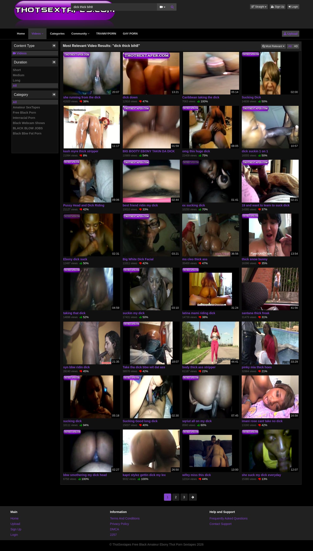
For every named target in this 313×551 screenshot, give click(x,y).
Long (16, 80)
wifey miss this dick (196, 475)
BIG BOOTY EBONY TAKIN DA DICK (149, 151)
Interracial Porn (24, 117)
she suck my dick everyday (261, 475)
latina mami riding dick (198, 313)
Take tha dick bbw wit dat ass (144, 367)
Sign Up (277, 6)
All (15, 85)
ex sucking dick (193, 205)
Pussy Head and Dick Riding (83, 205)
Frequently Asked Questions (229, 518)
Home (21, 33)
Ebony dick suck (75, 259)
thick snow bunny (254, 259)
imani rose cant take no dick (262, 421)
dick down (130, 97)
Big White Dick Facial (138, 259)
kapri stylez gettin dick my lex (144, 475)
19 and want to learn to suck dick (265, 205)
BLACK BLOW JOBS (28, 128)
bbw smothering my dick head (85, 475)
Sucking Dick (251, 97)
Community (80, 33)
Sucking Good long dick (140, 421)
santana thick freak (255, 313)
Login (293, 6)
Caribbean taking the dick (200, 97)
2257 (113, 534)
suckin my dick (134, 313)
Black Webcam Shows (29, 123)
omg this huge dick (196, 151)
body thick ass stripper (198, 367)
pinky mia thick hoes (257, 367)
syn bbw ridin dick (76, 367)
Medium (18, 75)
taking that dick (74, 313)
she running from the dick (82, 97)
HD (296, 46)
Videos (37, 33)
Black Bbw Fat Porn (27, 133)
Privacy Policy (119, 524)
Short (17, 70)
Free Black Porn (24, 112)
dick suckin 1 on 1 (255, 151)
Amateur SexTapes (26, 107)
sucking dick (72, 421)
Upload (291, 33)
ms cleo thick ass (194, 259)
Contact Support (220, 524)
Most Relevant (274, 46)
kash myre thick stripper (80, 151)
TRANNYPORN (106, 33)
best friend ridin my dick (140, 205)
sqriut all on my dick (196, 421)
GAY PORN (130, 33)
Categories (57, 33)
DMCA (114, 529)
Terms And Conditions (125, 518)
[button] (259, 6)
